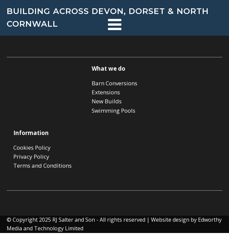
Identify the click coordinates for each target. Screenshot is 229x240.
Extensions (106, 92)
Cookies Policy (32, 147)
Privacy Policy (31, 156)
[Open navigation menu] (114, 25)
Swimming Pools (113, 110)
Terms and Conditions (42, 165)
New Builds (107, 101)
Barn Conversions (114, 83)
